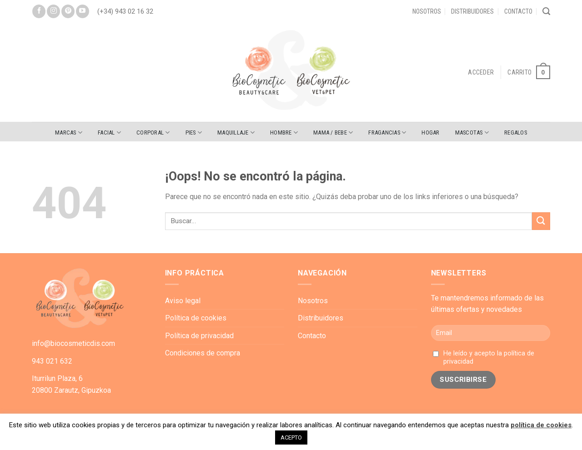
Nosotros (426, 11)
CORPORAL (153, 132)
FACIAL (109, 132)
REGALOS (515, 132)
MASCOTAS (472, 132)
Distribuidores (472, 11)
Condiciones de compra (202, 353)
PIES (194, 132)
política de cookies (541, 425)
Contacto (518, 11)
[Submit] (541, 221)
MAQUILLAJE (236, 132)
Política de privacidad (199, 335)
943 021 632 (52, 361)
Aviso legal (183, 300)
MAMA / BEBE (333, 132)
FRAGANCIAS (387, 132)
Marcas (68, 132)
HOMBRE (284, 132)
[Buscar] (546, 11)
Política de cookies (195, 318)
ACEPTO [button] (291, 437)
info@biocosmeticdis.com (73, 343)
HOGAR (430, 132)
